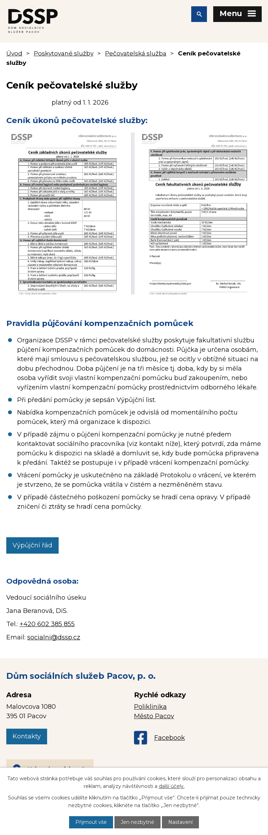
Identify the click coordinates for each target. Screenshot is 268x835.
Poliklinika (150, 707)
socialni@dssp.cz (53, 637)
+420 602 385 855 (47, 624)
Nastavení (180, 822)
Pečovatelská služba (135, 53)
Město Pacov (154, 716)
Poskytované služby (64, 53)
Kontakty (27, 736)
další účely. (172, 786)
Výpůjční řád (32, 545)
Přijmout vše (91, 822)
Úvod (14, 53)
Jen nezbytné (137, 822)
